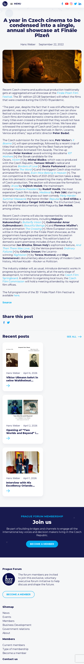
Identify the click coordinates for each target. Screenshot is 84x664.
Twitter (75, 3)
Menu (17, 3)
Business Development (17, 575)
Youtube (66, 3)
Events (7, 566)
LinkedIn (79, 3)
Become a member (42, 494)
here (16, 295)
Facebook (62, 3)
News (6, 562)
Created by (42, 659)
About (6, 583)
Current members (14, 595)
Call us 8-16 (9, 615)
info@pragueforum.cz (19, 623)
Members (8, 571)
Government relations (16, 579)
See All (71, 336)
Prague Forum (5, 3)
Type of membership (15, 599)
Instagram (71, 3)
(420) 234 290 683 (16, 619)
